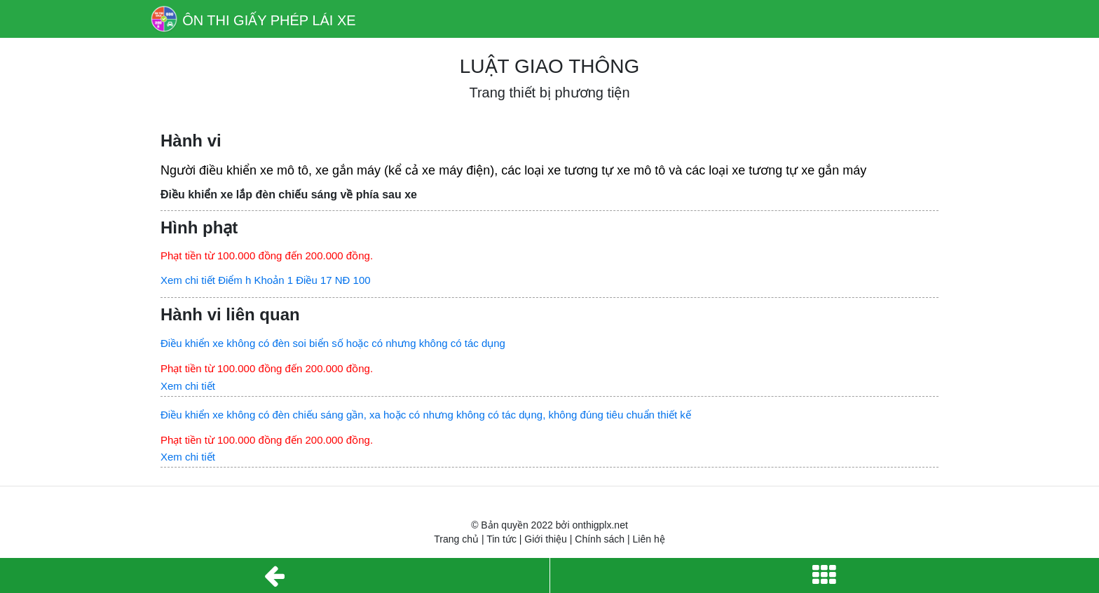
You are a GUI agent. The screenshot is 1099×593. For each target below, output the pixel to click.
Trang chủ (456, 539)
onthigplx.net (599, 525)
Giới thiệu (545, 539)
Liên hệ (649, 539)
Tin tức (501, 539)
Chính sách (599, 539)
